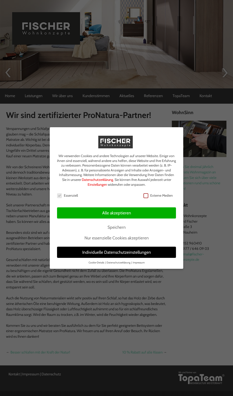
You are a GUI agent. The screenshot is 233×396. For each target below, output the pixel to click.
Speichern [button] (117, 226)
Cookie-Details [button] (97, 261)
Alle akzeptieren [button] (116, 211)
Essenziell (67, 194)
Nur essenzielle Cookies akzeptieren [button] (116, 236)
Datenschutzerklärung (97, 178)
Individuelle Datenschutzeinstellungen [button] (116, 251)
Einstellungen (97, 183)
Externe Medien (158, 194)
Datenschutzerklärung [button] (119, 261)
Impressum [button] (139, 261)
